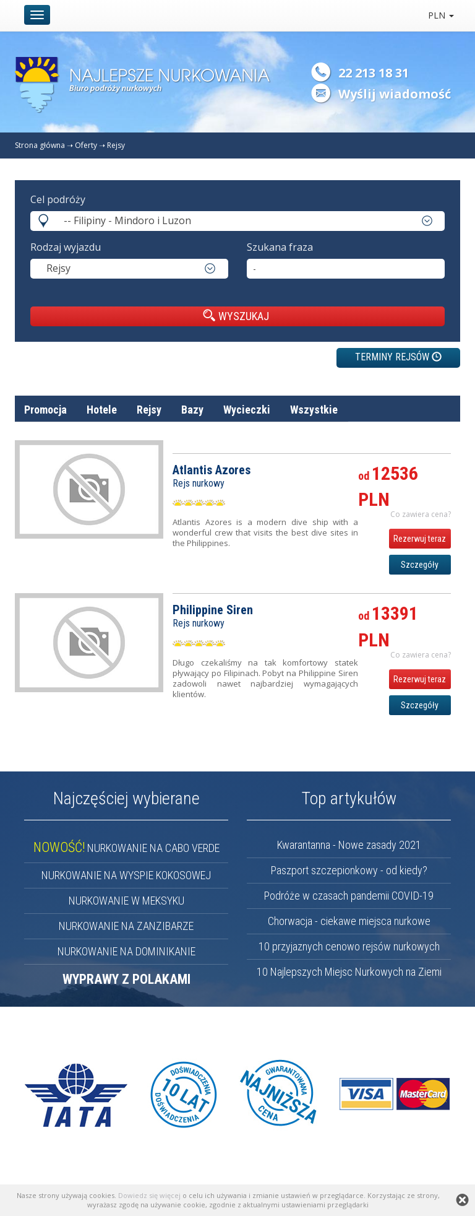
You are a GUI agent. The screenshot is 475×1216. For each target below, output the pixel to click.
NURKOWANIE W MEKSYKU (126, 900)
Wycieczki (246, 409)
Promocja (45, 409)
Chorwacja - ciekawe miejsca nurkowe (349, 920)
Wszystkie (314, 409)
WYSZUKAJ (236, 316)
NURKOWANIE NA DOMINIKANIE (126, 951)
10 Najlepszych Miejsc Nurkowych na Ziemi (349, 971)
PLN (441, 15)
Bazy (192, 409)
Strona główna (40, 145)
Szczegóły (420, 565)
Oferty (86, 145)
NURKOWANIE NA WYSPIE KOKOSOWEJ (126, 875)
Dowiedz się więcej (149, 1195)
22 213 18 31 (373, 72)
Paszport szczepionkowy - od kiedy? (349, 870)
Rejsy (116, 145)
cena (440, 439)
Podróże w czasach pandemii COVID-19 (349, 895)
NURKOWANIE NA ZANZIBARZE (126, 925)
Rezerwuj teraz (419, 539)
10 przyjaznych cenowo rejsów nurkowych (349, 946)
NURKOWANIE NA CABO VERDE (126, 847)
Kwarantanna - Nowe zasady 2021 (349, 844)
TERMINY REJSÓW (398, 357)
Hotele (102, 409)
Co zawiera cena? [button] (420, 514)
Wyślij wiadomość (394, 93)
